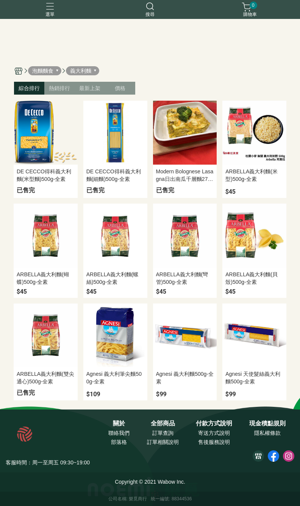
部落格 (119, 442)
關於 (119, 423)
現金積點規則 (267, 423)
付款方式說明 (214, 423)
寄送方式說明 (214, 433)
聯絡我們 (119, 433)
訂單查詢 (162, 433)
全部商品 (163, 423)
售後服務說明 (214, 442)
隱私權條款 (267, 433)
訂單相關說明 (163, 442)
